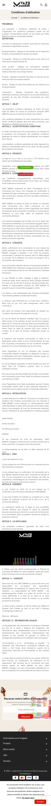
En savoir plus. (28, 798)
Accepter (40, 802)
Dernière (7, 761)
